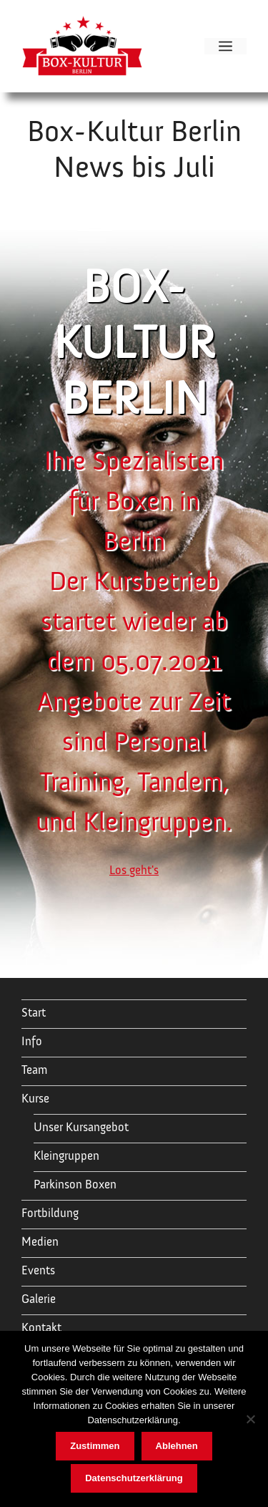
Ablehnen (177, 1445)
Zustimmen (94, 1445)
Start (33, 1012)
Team (34, 1070)
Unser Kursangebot (81, 1127)
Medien (40, 1242)
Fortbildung (50, 1213)
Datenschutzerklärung (134, 1478)
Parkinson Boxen (75, 1184)
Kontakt (41, 1327)
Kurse (35, 1098)
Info (31, 1041)
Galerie (38, 1299)
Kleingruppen (66, 1156)
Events (38, 1270)
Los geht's (134, 870)
